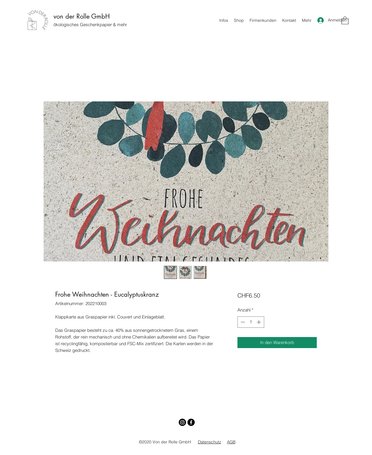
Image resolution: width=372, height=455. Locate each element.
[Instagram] (182, 422)
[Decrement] (242, 322)
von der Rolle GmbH (81, 16)
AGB (231, 442)
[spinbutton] (250, 322)
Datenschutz (209, 442)
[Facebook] (191, 422)
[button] (344, 20)
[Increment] (259, 322)
